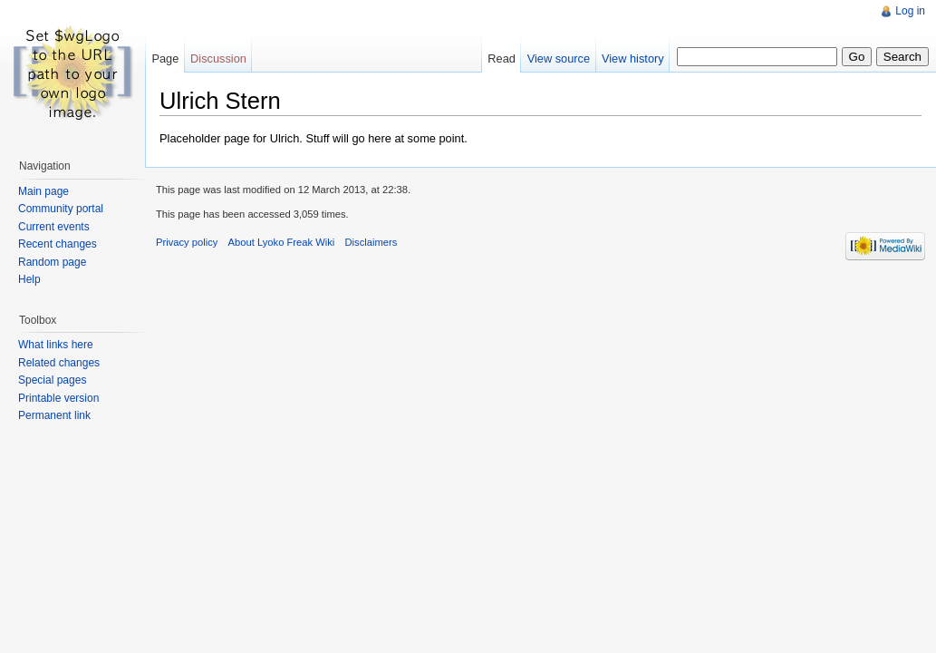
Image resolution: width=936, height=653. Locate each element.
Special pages (52, 380)
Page (165, 58)
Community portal (60, 208)
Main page (43, 191)
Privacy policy (186, 242)
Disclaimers (371, 242)
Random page (52, 262)
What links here (55, 344)
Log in (910, 11)
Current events (54, 226)
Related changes (59, 362)
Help (29, 279)
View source (558, 58)
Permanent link (54, 415)
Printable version (58, 398)
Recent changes (57, 244)
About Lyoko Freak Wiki (281, 242)
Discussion (218, 58)
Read (501, 58)
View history (633, 58)
